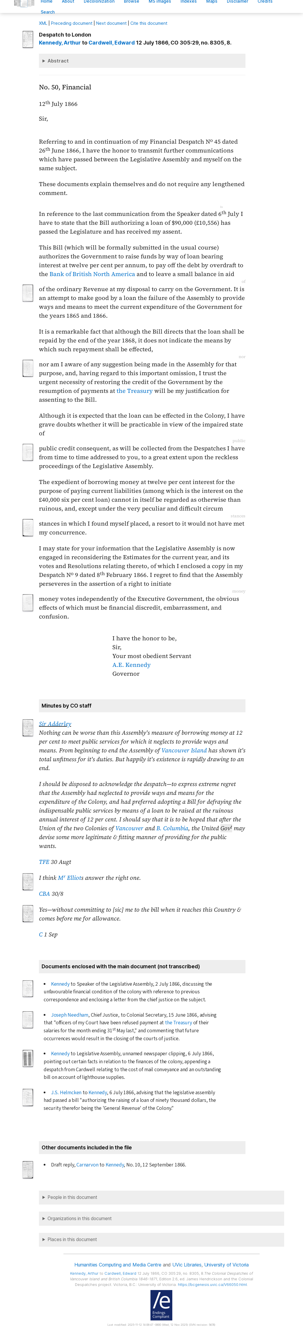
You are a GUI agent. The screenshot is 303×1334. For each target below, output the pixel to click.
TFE (44, 862)
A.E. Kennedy (131, 665)
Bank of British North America (92, 274)
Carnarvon (87, 1165)
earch (48, 11)
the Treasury (135, 391)
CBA (44, 894)
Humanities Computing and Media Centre (117, 1265)
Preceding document (71, 23)
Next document (111, 23)
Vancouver (129, 828)
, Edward (112, 43)
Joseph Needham (69, 1015)
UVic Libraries (187, 1265)
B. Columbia (172, 828)
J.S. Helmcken (66, 1092)
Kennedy (60, 984)
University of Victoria (226, 1265)
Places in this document (72, 1239)
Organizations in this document (80, 1218)
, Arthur (60, 43)
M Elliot (69, 878)
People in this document (72, 1197)
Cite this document (148, 23)
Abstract (58, 61)
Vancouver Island (184, 750)
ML (43, 23)
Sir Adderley (55, 724)
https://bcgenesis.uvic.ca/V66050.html (212, 1284)
